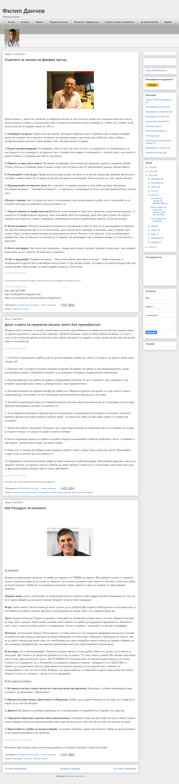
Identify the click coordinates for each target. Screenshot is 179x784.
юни (153, 195)
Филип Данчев (23, 11)
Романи (39, 22)
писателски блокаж (155, 131)
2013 (151, 175)
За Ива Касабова (149, 22)
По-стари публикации (124, 768)
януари (154, 242)
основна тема (152, 126)
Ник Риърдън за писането (25, 508)
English (168, 22)
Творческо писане (58, 22)
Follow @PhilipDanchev (156, 70)
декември (156, 179)
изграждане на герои (47, 492)
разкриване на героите (156, 148)
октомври (156, 183)
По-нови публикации (15, 768)
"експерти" (125, 333)
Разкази (25, 22)
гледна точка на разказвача (25, 492)
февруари (156, 238)
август (154, 187)
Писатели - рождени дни (86, 22)
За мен (11, 22)
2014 (151, 171)
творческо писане (20, 309)
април (154, 230)
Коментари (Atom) (77, 776)
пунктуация (151, 136)
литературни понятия (156, 121)
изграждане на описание (157, 112)
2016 (151, 167)
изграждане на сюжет (67, 492)
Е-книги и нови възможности (120, 22)
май (153, 226)
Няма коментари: (49, 305)
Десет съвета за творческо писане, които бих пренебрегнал (52, 324)
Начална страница (70, 768)
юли (153, 191)
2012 (151, 247)
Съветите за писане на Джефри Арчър (35, 60)
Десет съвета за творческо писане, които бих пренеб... (158, 211)
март (153, 234)
